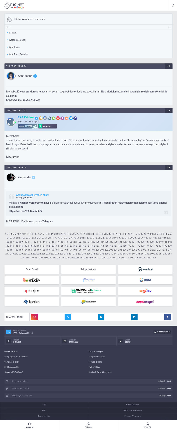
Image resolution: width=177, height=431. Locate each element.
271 (100, 257)
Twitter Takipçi (94, 367)
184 (25, 249)
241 (115, 253)
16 (42, 234)
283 (154, 257)
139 (156, 241)
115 (48, 241)
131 (120, 241)
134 (134, 241)
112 (34, 241)
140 (161, 241)
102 (155, 238)
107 (12, 241)
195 (75, 249)
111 (30, 241)
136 (143, 241)
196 (79, 249)
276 (122, 257)
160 (84, 245)
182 (16, 249)
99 (142, 238)
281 (145, 257)
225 (43, 253)
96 (132, 238)
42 (125, 234)
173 (143, 245)
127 (102, 241)
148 (30, 245)
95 (129, 238)
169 (125, 245)
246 (138, 253)
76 (68, 238)
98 (139, 238)
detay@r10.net (165, 396)
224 (39, 253)
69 (46, 238)
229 (61, 253)
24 (68, 234)
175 (152, 245)
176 (156, 245)
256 (32, 257)
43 (129, 234)
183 (21, 249)
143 (7, 245)
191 (57, 249)
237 (98, 253)
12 (30, 234)
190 (52, 249)
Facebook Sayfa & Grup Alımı (100, 372)
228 (57, 253)
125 (93, 241)
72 (56, 238)
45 (135, 234)
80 (81, 238)
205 (120, 249)
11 (26, 234)
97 (135, 238)
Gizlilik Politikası (132, 405)
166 (111, 245)
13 (33, 234)
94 (126, 238)
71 (52, 238)
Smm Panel (32, 269)
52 (158, 234)
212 (152, 249)
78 (75, 238)
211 (147, 249)
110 (25, 241)
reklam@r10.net (164, 381)
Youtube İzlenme (95, 362)
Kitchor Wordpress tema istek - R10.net (14, 5)
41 (122, 234)
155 (61, 245)
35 (103, 234)
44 (132, 234)
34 (100, 234)
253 (170, 253)
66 (36, 238)
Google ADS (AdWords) (13, 372)
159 (79, 245)
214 (161, 249)
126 (98, 241)
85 (97, 238)
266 (77, 257)
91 (116, 238)
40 (119, 234)
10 (23, 234)
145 (16, 245)
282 (149, 257)
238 (102, 253)
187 (39, 249)
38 (113, 234)
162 (93, 245)
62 (23, 238)
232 (75, 253)
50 (151, 234)
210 (143, 249)
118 (61, 241)
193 (66, 249)
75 (65, 238)
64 (30, 238)
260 (50, 257)
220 (21, 253)
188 (43, 249)
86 (100, 238)
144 (12, 245)
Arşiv (44, 405)
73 (59, 238)
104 (164, 238)
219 (16, 253)
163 (98, 245)
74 (62, 238)
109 (21, 241)
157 (70, 245)
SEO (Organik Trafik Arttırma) (16, 357)
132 (125, 241)
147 (25, 245)
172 (138, 245)
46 (138, 234)
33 (97, 234)
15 (39, 234)
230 (66, 253)
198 (89, 249)
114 (43, 241)
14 (36, 234)
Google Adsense (11, 352)
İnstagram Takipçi (96, 352)
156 (66, 245)
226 (48, 253)
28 (81, 234)
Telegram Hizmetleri (97, 357)
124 (89, 241)
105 (169, 238)
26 (74, 234)
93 (123, 238)
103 (160, 238)
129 (111, 241)
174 (147, 245)
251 (161, 253)
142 (170, 241)
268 (86, 257)
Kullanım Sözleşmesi (132, 416)
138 (152, 241)
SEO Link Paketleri (11, 362)
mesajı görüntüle (24, 197)
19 (52, 234)
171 (134, 245)
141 (165, 241)
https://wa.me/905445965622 (23, 100)
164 (102, 245)
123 (84, 241)
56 (170, 234)
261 (55, 257)
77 (71, 238)
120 (70, 241)
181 (12, 249)
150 (39, 245)
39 (116, 234)
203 (111, 249)
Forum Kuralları (44, 416)
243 (125, 253)
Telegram (48, 221)
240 (111, 253)
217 (7, 253)
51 (154, 234)
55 (167, 234)
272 (104, 257)
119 (66, 241)
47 (142, 234)
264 (68, 257)
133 (129, 241)
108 (16, 241)
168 (120, 245)
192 (61, 249)
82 (87, 238)
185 (30, 249)
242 (120, 253)
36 (106, 234)
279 (136, 257)
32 (94, 234)
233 (79, 253)
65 (33, 238)
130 (115, 241)
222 (30, 253)
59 (14, 238)
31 (90, 234)
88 (107, 238)
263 (64, 257)
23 (65, 234)
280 (140, 257)
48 (145, 234)
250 (156, 253)
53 (161, 234)
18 (49, 234)
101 (151, 238)
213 (156, 249)
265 (73, 257)
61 (20, 238)
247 (143, 253)
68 (43, 238)
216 (170, 249)
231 (70, 253)
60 (17, 238)
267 (82, 257)
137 (147, 241)
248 (147, 253)
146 (21, 245)
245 (134, 253)
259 (46, 257)
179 (170, 245)
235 (89, 253)
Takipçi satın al (88, 269)
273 (109, 257)
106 (7, 241)
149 (34, 245)
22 (61, 234)
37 (109, 234)
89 (110, 238)
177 (161, 245)
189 (48, 249)
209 (138, 249)
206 (125, 249)
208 (134, 249)
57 (7, 238)
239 (106, 253)
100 (146, 238)
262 (59, 257)
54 (164, 234)
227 (52, 253)
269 (91, 257)
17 (45, 234)
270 (95, 257)
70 (49, 238)
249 (152, 253)
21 (58, 234)
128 (106, 241)
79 (78, 238)
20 (55, 234)
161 (89, 245)
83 (91, 238)
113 (39, 241)
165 (106, 245)
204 (115, 249)
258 (41, 257)
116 (52, 241)
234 (84, 253)
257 (37, 257)
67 (39, 238)
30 (87, 234)
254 (23, 257)
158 (75, 245)
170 (129, 245)
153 (52, 245)
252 (165, 253)
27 (77, 234)
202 (106, 249)
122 (79, 241)
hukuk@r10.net (165, 388)
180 (7, 249)
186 (34, 249)
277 (127, 257)
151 (43, 245)
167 (115, 245)
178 (165, 245)
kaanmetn (24, 177)
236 (93, 253)
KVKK (44, 410)
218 (12, 253)
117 (57, 241)
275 (118, 257)
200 (98, 249)
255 (28, 257)
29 (84, 234)
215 (165, 249)
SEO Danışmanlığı (11, 367)
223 (34, 253)
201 (102, 249)
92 (120, 238)
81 (84, 238)
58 (11, 238)
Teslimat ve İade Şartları (132, 410)
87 (103, 238)
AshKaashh (25, 76)
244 (129, 253)
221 (25, 253)
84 (94, 238)
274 (113, 257)
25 (71, 234)
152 (48, 245)
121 (75, 241)
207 (129, 249)
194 (70, 249)
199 (93, 249)
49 (148, 234)
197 (84, 249)
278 (131, 257)
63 (27, 238)
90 (113, 238)
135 (138, 241)
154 (57, 245)
